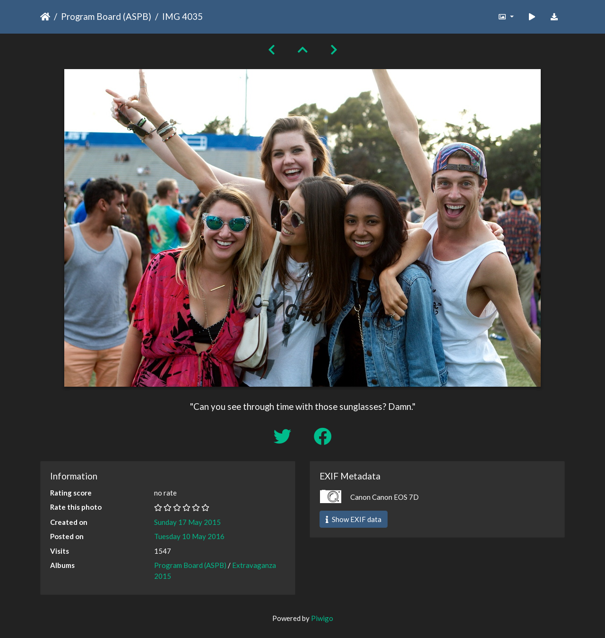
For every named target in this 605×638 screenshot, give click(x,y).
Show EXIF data (353, 519)
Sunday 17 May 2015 (187, 522)
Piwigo (322, 618)
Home (45, 16)
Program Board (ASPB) (106, 16)
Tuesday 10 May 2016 (189, 536)
